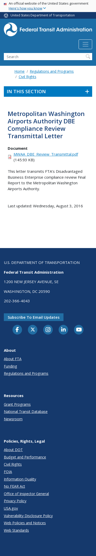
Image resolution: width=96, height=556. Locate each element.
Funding (10, 366)
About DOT (13, 449)
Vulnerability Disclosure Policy (28, 515)
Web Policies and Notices (25, 522)
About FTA (13, 358)
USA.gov (11, 508)
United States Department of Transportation (42, 15)
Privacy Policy (15, 500)
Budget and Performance (25, 457)
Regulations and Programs (52, 71)
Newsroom (13, 418)
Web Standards (16, 530)
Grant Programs (17, 404)
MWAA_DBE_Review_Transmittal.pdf (46, 154)
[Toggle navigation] (85, 44)
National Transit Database (26, 411)
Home (19, 71)
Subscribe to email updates (34, 317)
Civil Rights (27, 76)
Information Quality (20, 479)
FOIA (8, 471)
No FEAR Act (14, 486)
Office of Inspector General (26, 493)
